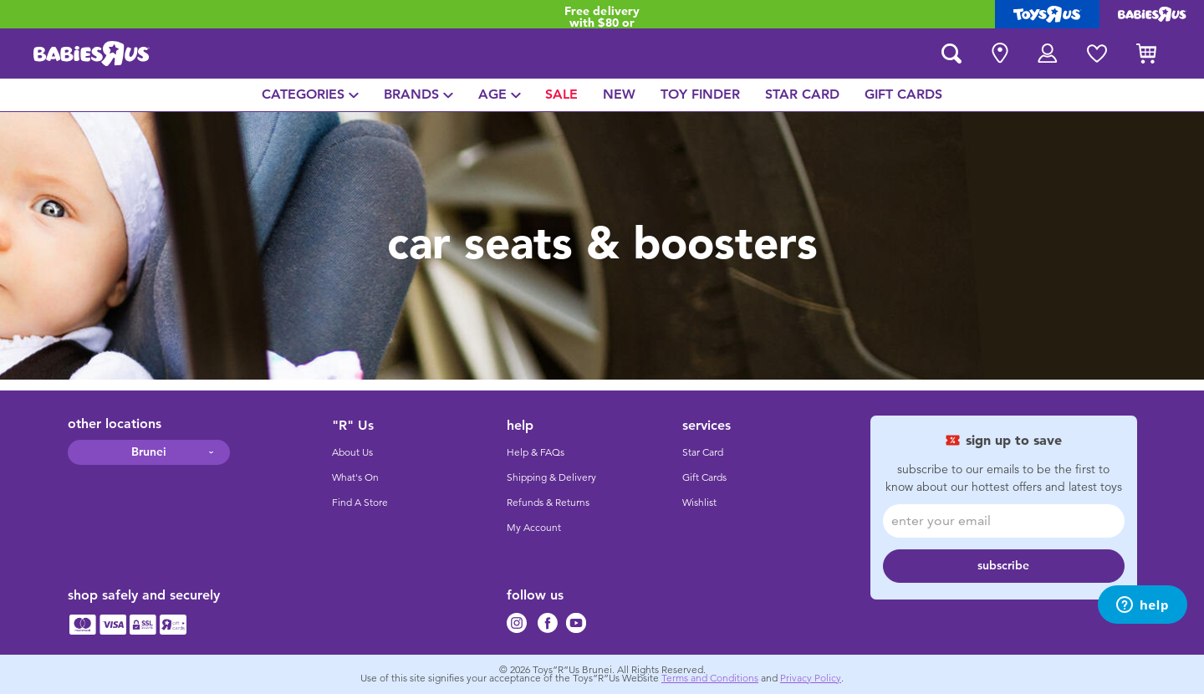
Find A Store (360, 502)
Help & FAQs (535, 452)
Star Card (702, 452)
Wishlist (699, 502)
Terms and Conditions (709, 678)
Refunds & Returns (548, 502)
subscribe (1003, 566)
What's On (355, 477)
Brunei (148, 452)
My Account (534, 527)
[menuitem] (310, 95)
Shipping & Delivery (551, 477)
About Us (352, 452)
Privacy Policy (810, 678)
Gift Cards (704, 477)
